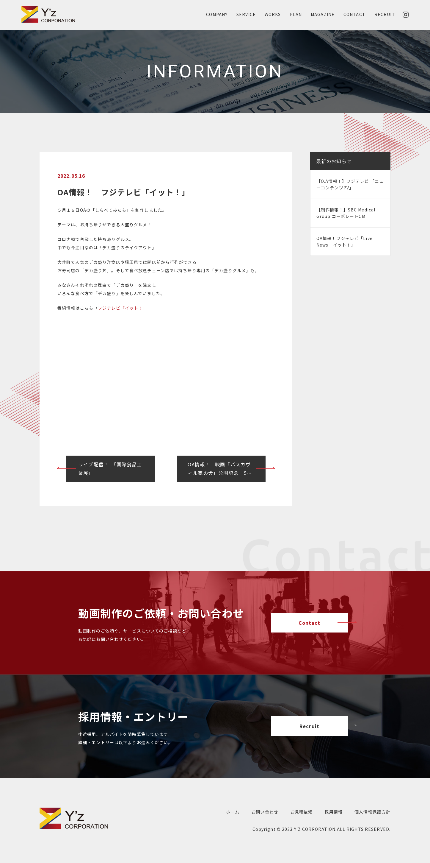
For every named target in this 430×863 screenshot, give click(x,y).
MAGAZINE (323, 14)
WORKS (273, 14)
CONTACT (354, 14)
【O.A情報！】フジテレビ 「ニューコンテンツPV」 (350, 184)
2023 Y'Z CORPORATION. (309, 829)
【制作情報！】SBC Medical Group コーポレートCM (345, 213)
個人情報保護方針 (372, 812)
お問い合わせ (264, 812)
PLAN (296, 14)
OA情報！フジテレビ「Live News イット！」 (344, 241)
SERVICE (246, 14)
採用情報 (334, 812)
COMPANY (216, 14)
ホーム (232, 812)
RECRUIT (384, 14)
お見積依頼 (301, 812)
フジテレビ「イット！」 (122, 308)
